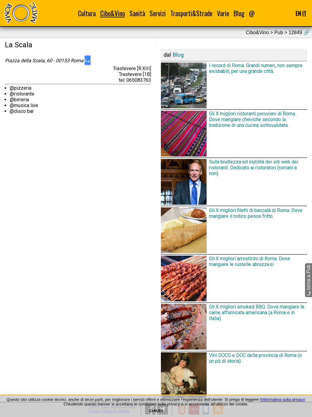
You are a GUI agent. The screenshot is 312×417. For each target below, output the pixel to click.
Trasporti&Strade (191, 13)
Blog (239, 13)
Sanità (137, 13)
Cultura (87, 13)
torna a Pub (308, 280)
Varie (223, 13)
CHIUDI (156, 410)
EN (298, 13)
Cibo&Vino (112, 13)
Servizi (158, 13)
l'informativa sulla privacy (282, 399)
